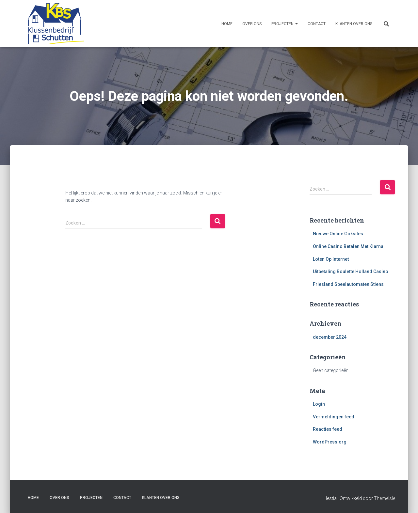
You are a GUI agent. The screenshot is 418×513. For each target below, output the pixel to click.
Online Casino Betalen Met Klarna (348, 246)
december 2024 (329, 337)
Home (227, 24)
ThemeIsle (384, 498)
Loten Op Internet (331, 259)
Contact (317, 24)
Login (319, 404)
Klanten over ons (353, 24)
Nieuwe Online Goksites (338, 233)
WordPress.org (329, 441)
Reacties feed (327, 429)
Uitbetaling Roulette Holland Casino (350, 271)
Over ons (252, 24)
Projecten (284, 24)
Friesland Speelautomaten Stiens (348, 284)
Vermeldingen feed (333, 416)
